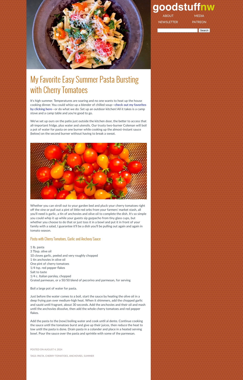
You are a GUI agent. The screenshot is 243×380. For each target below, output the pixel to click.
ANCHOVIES (76, 356)
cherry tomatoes (56, 356)
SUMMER (89, 356)
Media (199, 15)
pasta (40, 356)
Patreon (199, 22)
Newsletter (168, 22)
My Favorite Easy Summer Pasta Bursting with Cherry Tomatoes (84, 84)
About (168, 15)
